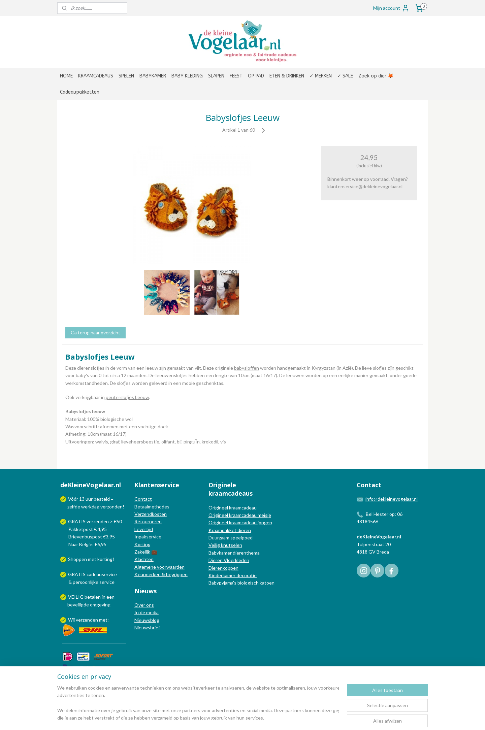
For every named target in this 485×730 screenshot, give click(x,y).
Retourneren (148, 521)
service (106, 582)
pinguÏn (192, 441)
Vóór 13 (77, 499)
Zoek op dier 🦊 (375, 76)
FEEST (236, 76)
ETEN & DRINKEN (286, 76)
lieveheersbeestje (140, 441)
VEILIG (76, 597)
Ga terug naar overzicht (95, 332)
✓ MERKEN (321, 76)
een (110, 597)
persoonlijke (85, 582)
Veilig (214, 545)
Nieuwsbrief (147, 627)
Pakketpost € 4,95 (84, 529)
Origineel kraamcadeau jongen (240, 522)
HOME (66, 76)
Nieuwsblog (146, 620)
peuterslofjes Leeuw (127, 397)
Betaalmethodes (151, 506)
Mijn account (391, 8)
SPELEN (126, 76)
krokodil (210, 441)
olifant (168, 441)
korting (104, 559)
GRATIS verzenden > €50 (95, 521)
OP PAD (256, 76)
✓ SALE (345, 76)
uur (89, 499)
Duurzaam (219, 537)
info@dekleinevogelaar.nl (391, 499)
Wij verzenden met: (88, 620)
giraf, (115, 441)
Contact (143, 499)
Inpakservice (147, 536)
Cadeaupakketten (79, 92)
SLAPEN (216, 76)
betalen (93, 597)
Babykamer (220, 553)
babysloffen (246, 368)
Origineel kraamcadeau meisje (239, 515)
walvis (101, 441)
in (103, 597)
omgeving (100, 604)
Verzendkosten (150, 514)
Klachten (144, 559)
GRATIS (77, 574)
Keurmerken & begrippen (161, 574)
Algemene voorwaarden (159, 567)
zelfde (73, 506)
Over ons (144, 605)
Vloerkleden (236, 560)
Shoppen (77, 559)
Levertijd (143, 529)
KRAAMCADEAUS (95, 76)
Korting (142, 544)
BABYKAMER (152, 76)
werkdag (90, 506)
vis (223, 441)
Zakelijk (142, 552)
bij (179, 441)
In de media (146, 612)
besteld (102, 499)
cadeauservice (102, 574)
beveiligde (78, 604)
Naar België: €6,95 (87, 544)
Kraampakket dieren (229, 530)
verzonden (111, 506)
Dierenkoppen (223, 568)
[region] (198, 703)
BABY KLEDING (187, 76)
